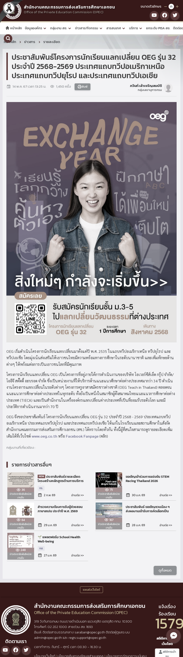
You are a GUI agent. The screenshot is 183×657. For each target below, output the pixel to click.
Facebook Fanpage (82, 435)
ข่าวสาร (29, 41)
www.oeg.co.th (44, 435)
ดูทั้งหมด (165, 570)
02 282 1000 (58, 626)
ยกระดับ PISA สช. (158, 28)
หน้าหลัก (13, 28)
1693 (89, 626)
